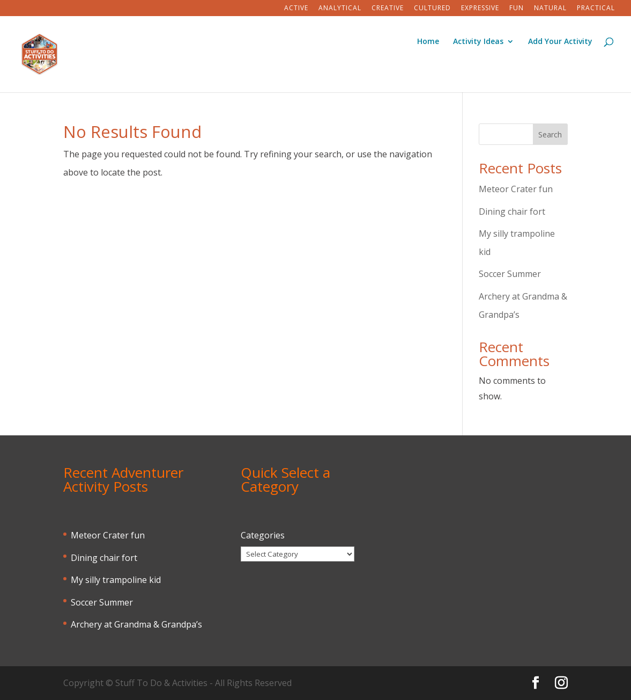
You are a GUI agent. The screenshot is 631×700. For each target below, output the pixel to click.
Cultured (432, 8)
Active (296, 8)
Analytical (339, 8)
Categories (263, 535)
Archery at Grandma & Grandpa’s (136, 624)
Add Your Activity (560, 42)
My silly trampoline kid (116, 580)
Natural (550, 8)
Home (428, 42)
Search (550, 134)
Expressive (480, 8)
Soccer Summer (510, 274)
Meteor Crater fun (516, 189)
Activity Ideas (478, 42)
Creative (388, 8)
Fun (516, 8)
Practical (596, 8)
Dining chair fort (512, 211)
